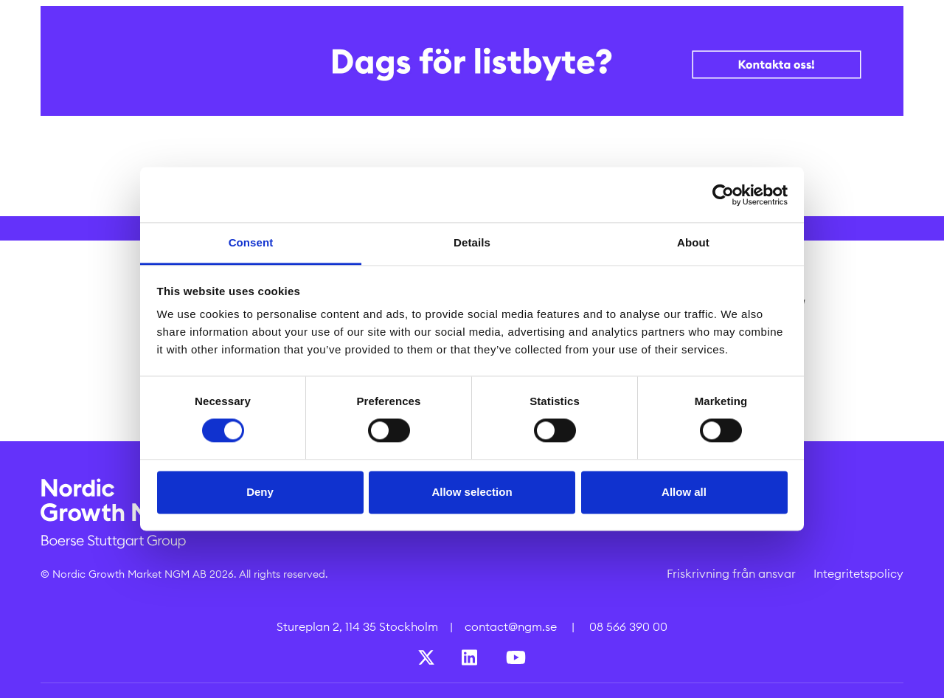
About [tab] (693, 242)
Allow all (684, 492)
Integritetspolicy (858, 573)
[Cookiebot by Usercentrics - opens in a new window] (723, 195)
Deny (260, 492)
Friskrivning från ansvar (731, 573)
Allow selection (471, 492)
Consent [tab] (251, 242)
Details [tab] (472, 242)
